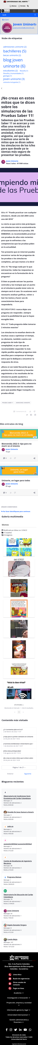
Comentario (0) (19, 411)
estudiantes (10, 70)
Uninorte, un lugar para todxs (16, 480)
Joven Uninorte (25, 24)
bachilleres (14, 51)
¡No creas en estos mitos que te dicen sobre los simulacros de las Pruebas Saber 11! (18, 758)
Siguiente (27, 774)
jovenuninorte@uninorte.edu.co (25, 28)
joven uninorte (14, 79)
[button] (28, 6)
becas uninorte (12, 55)
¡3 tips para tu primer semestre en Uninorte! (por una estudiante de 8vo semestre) (18, 737)
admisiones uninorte (14, 46)
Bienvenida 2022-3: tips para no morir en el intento (17, 444)
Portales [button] (22, 6)
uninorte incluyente (11, 82)
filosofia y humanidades (13, 73)
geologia (7, 76)
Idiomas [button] (13, 6)
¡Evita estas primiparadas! (12, 751)
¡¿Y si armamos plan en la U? (13, 729)
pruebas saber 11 (7, 403)
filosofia (24, 71)
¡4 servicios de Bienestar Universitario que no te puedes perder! (18, 744)
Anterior (10, 774)
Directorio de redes (19, 1035)
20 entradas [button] (19, 705)
